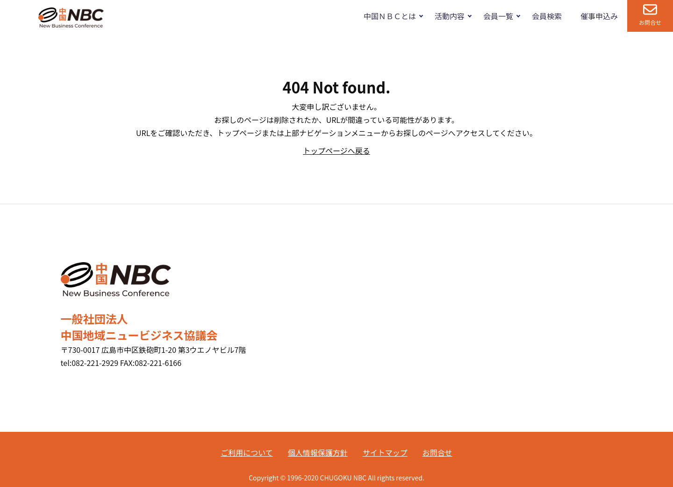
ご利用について (247, 452)
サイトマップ (385, 452)
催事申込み (599, 15)
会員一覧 (498, 15)
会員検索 (547, 15)
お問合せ (650, 22)
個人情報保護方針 (318, 452)
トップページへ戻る (336, 150)
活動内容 (450, 15)
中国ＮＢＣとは (390, 15)
